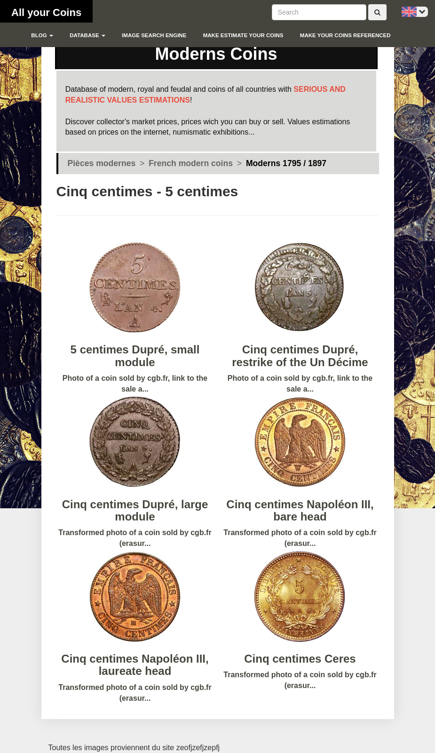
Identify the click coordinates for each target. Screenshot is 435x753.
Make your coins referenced (345, 35)
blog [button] (42, 35)
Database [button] (87, 35)
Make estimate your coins (243, 35)
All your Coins (46, 12)
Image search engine (154, 35)
